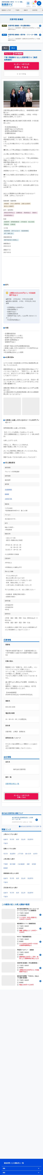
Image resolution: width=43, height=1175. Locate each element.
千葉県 (17, 10)
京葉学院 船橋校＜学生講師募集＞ (19, 25)
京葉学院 (34, 10)
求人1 (5, 48)
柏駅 (28, 864)
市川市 (12, 839)
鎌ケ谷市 (28, 854)
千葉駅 (6, 864)
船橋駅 (7, 494)
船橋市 (26, 10)
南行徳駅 (13, 864)
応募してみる (21, 65)
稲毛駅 (34, 864)
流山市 (23, 839)
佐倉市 (6, 839)
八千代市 (20, 854)
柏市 (17, 839)
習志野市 (30, 839)
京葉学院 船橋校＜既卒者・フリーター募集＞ (22, 35)
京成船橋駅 (8, 489)
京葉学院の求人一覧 (12, 784)
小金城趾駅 (21, 864)
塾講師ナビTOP (6, 10)
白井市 (35, 854)
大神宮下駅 (8, 499)
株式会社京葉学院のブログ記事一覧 (31, 826)
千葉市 (6, 843)
